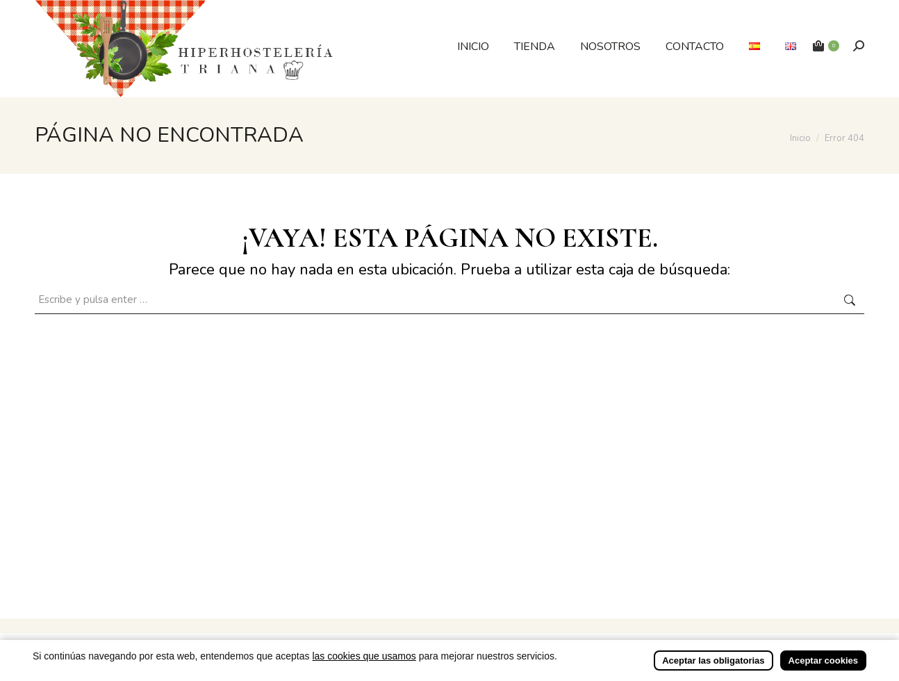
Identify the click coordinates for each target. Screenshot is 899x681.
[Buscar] (858, 45)
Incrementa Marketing (588, 640)
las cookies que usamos (363, 671)
